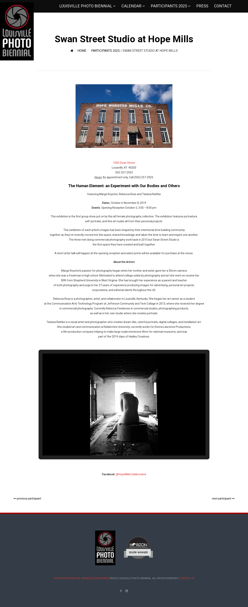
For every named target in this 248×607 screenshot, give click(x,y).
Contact (223, 6)
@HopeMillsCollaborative (131, 474)
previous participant (27, 498)
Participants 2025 (169, 6)
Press (202, 6)
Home (82, 51)
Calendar (131, 6)
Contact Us (186, 578)
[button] (115, 444)
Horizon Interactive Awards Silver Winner (81, 578)
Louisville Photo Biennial (85, 6)
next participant (223, 498)
